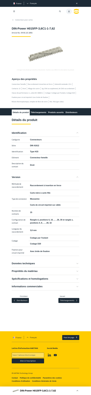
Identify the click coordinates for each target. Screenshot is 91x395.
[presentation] (31, 3)
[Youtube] (55, 355)
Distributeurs (71, 112)
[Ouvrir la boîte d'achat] (45, 391)
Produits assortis (56, 112)
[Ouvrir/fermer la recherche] (60, 11)
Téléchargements (38, 112)
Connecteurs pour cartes (22, 20)
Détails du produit (21, 112)
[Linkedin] (49, 355)
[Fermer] (76, 3)
